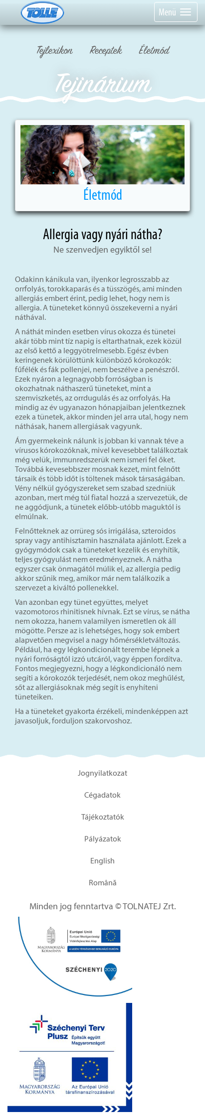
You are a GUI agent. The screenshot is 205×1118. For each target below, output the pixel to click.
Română (103, 882)
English (102, 860)
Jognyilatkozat (102, 773)
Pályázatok (102, 838)
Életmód (154, 51)
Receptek (106, 51)
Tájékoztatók (102, 817)
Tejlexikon (54, 51)
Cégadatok (102, 795)
